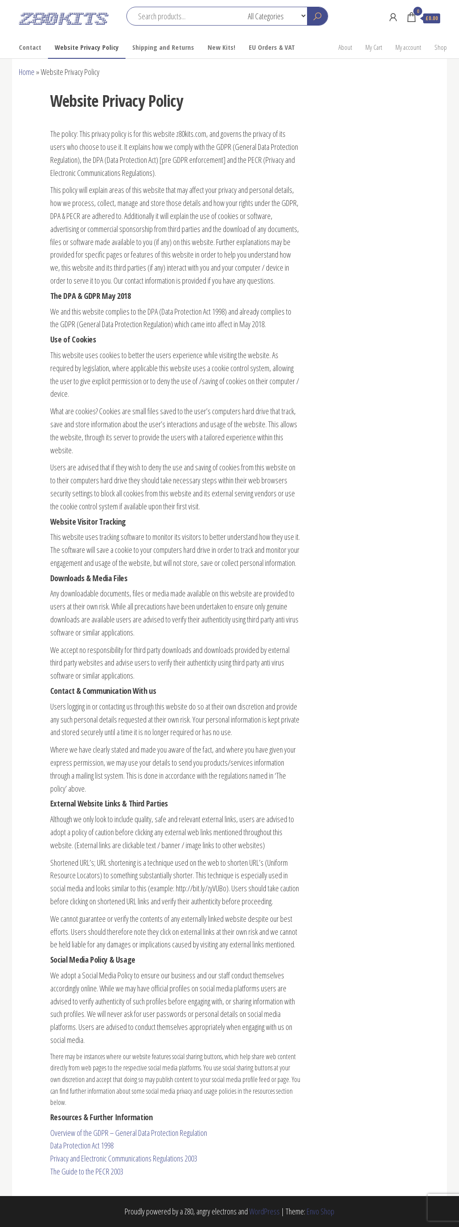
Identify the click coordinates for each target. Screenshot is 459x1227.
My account (408, 47)
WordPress (264, 1211)
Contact (30, 47)
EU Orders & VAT (272, 47)
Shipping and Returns (163, 47)
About (345, 47)
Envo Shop (320, 1211)
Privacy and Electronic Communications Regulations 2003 (123, 1158)
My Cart (373, 47)
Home (27, 71)
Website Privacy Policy (87, 47)
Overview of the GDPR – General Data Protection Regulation (128, 1132)
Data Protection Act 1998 (81, 1145)
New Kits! (221, 47)
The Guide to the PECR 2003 (86, 1171)
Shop (440, 47)
